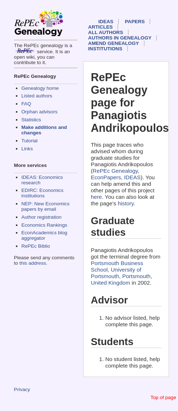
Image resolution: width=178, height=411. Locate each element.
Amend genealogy (113, 43)
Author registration (41, 217)
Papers (135, 21)
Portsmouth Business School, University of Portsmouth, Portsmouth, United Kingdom (121, 273)
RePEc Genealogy (115, 171)
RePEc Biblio (35, 246)
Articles (100, 27)
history (126, 203)
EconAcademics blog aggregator (44, 235)
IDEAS (106, 21)
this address (33, 263)
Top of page (163, 397)
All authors (105, 32)
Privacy (22, 389)
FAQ (26, 103)
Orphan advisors (39, 111)
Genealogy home (40, 88)
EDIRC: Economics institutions (42, 193)
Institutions (105, 48)
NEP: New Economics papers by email (45, 206)
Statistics (31, 119)
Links (27, 148)
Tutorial (29, 140)
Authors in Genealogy (120, 38)
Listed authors (36, 95)
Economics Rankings (44, 225)
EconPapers (106, 177)
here (96, 197)
